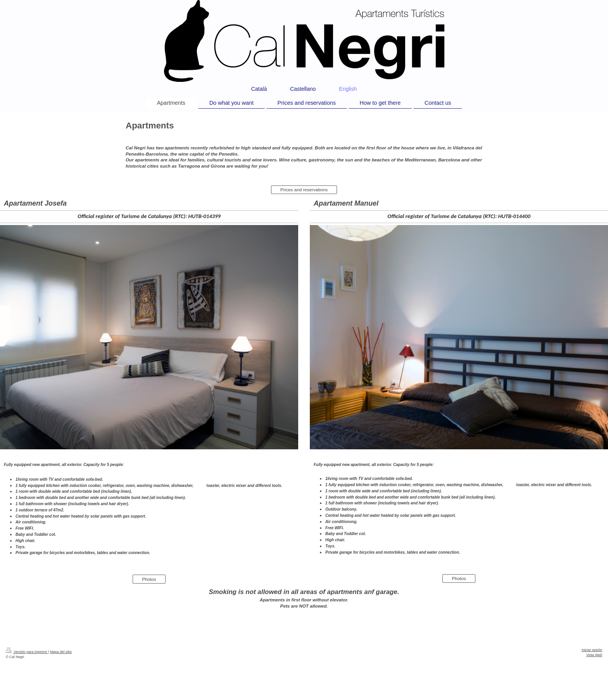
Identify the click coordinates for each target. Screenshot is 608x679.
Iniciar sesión (592, 650)
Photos (149, 579)
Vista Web (594, 655)
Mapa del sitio (61, 652)
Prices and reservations (304, 189)
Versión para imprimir (27, 652)
